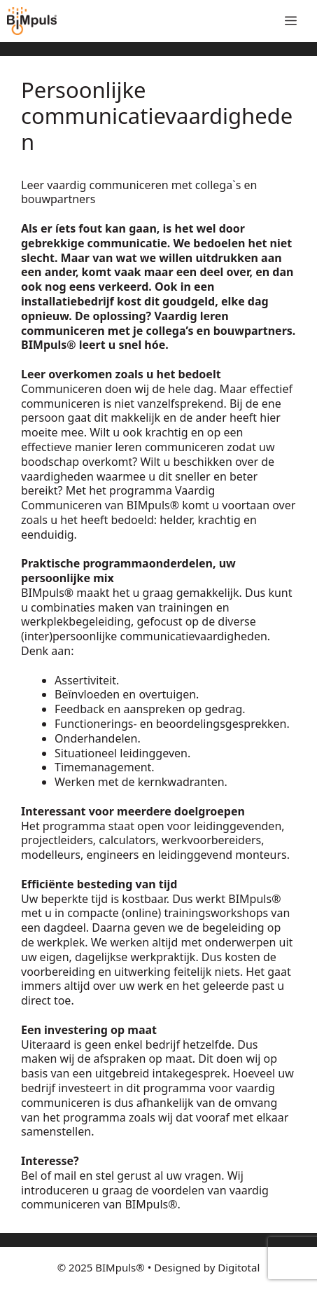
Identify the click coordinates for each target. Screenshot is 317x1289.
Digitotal (239, 1267)
